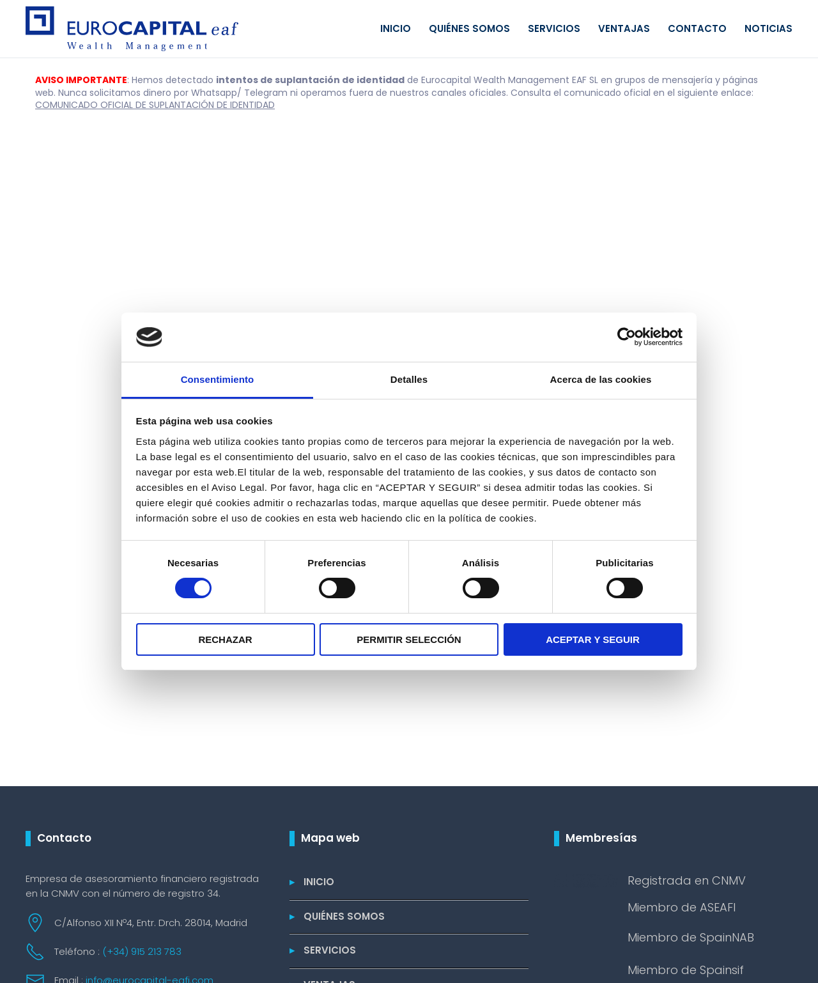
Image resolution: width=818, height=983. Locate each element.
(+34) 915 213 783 (141, 951)
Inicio (395, 28)
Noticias (768, 28)
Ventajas (624, 28)
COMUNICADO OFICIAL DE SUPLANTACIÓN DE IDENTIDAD (155, 104)
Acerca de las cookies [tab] (601, 379)
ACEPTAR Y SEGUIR (593, 639)
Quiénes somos (469, 28)
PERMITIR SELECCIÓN (409, 639)
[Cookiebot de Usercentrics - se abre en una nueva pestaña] (627, 336)
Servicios (554, 28)
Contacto (697, 28)
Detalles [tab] (409, 379)
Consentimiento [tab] (217, 379)
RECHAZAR (225, 639)
